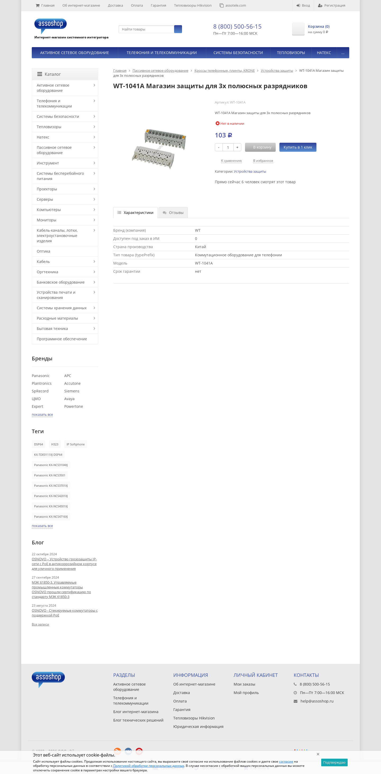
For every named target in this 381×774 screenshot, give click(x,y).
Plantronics (42, 383)
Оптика (43, 251)
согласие (286, 761)
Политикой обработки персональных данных (148, 765)
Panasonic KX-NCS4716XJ (51, 516)
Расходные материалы (57, 318)
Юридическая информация (198, 726)
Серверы (45, 199)
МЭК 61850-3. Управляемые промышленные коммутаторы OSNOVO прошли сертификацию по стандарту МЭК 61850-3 (61, 589)
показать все (42, 414)
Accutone (72, 383)
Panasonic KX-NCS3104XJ (51, 465)
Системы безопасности (238, 52)
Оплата (137, 5)
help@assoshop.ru (317, 701)
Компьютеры (49, 209)
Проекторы (47, 188)
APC (67, 375)
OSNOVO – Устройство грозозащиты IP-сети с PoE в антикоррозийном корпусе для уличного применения (64, 564)
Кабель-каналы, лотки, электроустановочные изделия (57, 235)
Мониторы (46, 219)
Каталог (49, 74)
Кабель (43, 261)
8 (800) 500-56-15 (237, 26)
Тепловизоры (291, 52)
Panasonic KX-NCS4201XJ (51, 496)
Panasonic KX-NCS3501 (49, 475)
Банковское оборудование (61, 282)
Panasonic (41, 375)
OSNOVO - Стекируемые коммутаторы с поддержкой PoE (65, 613)
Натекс (324, 52)
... (342, 52)
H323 (54, 444)
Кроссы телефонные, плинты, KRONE (224, 70)
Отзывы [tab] (173, 212)
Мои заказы (244, 684)
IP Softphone (76, 444)
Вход (303, 5)
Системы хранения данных (62, 307)
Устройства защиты (277, 70)
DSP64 (38, 444)
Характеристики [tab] (135, 212)
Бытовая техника (52, 328)
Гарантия (158, 5)
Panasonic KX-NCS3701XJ (51, 485)
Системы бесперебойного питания (60, 176)
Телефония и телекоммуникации (162, 52)
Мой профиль (246, 692)
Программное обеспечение (62, 338)
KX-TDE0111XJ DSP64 (48, 455)
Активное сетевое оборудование (74, 52)
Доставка (115, 5)
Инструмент (48, 162)
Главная (45, 5)
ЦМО (36, 398)
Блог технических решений (138, 720)
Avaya (69, 398)
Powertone (73, 406)
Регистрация (331, 5)
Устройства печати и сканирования (56, 295)
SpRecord (40, 390)
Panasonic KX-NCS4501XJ (51, 506)
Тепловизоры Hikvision (193, 5)
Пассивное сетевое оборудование (160, 70)
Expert (37, 406)
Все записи (40, 624)
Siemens (71, 390)
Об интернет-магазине (81, 5)
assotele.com (233, 5)
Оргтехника (47, 271)
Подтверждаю (334, 762)
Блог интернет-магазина (135, 711)
